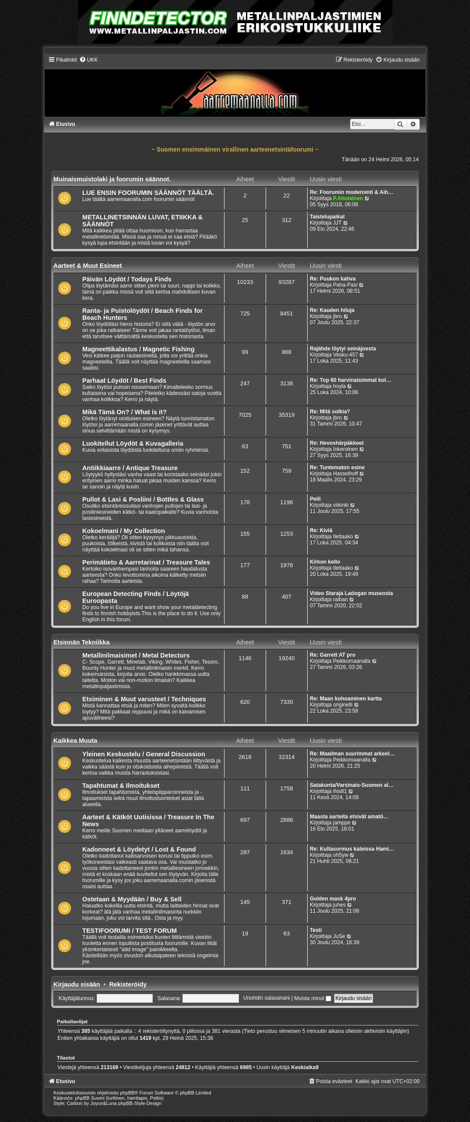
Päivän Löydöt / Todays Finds (127, 279)
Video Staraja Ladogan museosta (351, 593)
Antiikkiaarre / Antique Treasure (130, 467)
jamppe (342, 823)
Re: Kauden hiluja (332, 310)
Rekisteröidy (128, 984)
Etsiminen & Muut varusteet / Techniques (144, 699)
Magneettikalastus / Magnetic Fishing (138, 349)
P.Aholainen (348, 198)
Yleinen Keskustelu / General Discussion (143, 754)
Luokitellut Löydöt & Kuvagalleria (132, 443)
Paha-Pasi (345, 285)
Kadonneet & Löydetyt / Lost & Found (139, 849)
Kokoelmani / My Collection (123, 530)
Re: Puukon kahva (333, 279)
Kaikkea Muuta (75, 740)
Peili (315, 499)
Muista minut (312, 998)
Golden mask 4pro (333, 899)
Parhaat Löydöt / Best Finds (124, 380)
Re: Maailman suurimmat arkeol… (352, 754)
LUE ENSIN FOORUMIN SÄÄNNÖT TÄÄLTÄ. (148, 192)
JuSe (339, 936)
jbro (337, 316)
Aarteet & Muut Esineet (87, 265)
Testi (316, 930)
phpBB (127, 1092)
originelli (342, 705)
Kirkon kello (325, 562)
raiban (340, 599)
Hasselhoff (345, 474)
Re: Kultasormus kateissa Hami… (352, 849)
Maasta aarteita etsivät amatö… (349, 817)
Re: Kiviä (321, 530)
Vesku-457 (345, 355)
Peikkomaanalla (351, 661)
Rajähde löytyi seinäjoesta (343, 349)
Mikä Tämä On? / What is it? (124, 412)
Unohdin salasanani (266, 998)
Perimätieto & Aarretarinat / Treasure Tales (146, 562)
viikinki (341, 505)
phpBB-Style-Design (139, 1103)
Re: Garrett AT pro (332, 655)
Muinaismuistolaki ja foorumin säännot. (112, 179)
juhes (339, 905)
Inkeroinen (345, 449)
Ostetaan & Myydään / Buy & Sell (132, 899)
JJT (337, 223)
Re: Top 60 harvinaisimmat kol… (350, 380)
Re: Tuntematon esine (337, 467)
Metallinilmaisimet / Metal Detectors (135, 655)
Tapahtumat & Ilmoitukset (120, 785)
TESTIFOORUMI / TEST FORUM (129, 930)
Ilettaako (343, 536)
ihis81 (340, 791)
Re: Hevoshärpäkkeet (337, 443)
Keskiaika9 (305, 1067)
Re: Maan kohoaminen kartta (346, 699)
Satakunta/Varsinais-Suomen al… (352, 785)
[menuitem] (88, 60)
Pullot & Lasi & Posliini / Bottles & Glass (142, 499)
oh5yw (340, 855)
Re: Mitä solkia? (330, 412)
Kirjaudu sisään (76, 984)
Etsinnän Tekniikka (81, 642)
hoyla (339, 386)
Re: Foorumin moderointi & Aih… (351, 192)
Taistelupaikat (327, 217)
